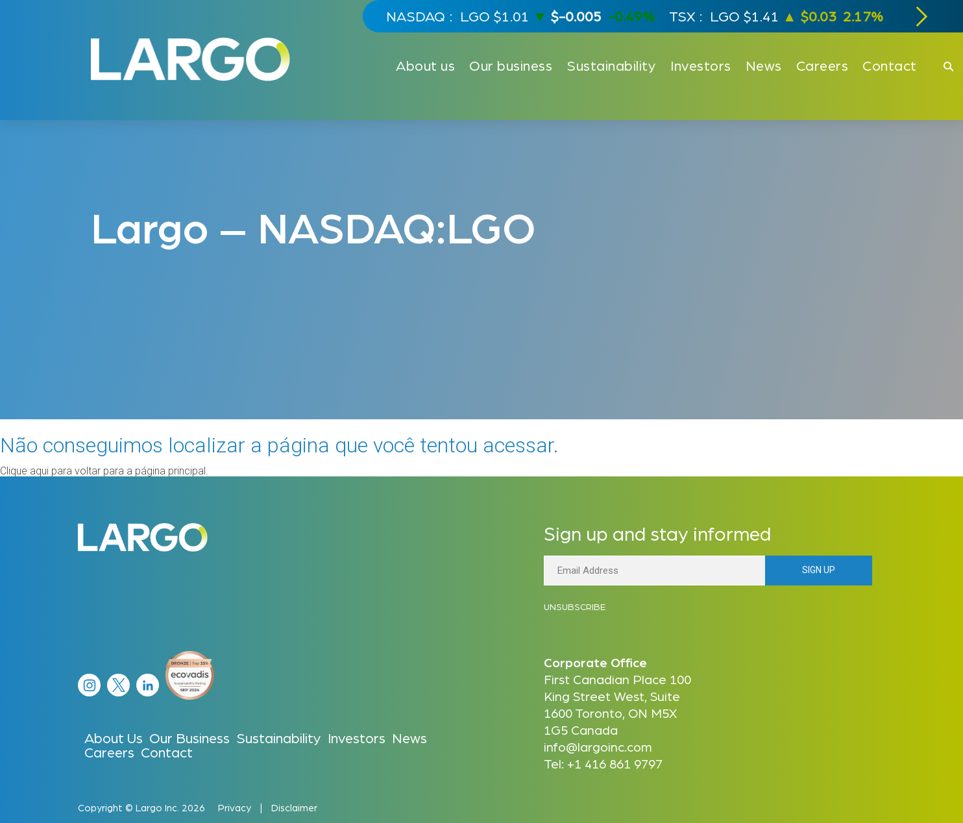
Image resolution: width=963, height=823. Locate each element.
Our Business (189, 737)
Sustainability (278, 737)
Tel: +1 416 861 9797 (603, 763)
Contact (167, 752)
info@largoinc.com (598, 746)
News (409, 737)
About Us (113, 737)
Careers (109, 752)
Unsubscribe (574, 606)
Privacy (234, 807)
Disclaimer (294, 807)
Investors (356, 737)
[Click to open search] (948, 67)
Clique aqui (24, 471)
